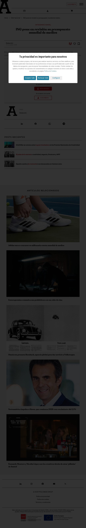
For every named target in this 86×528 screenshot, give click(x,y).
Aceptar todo (30, 78)
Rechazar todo (43, 78)
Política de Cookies (50, 71)
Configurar (56, 78)
